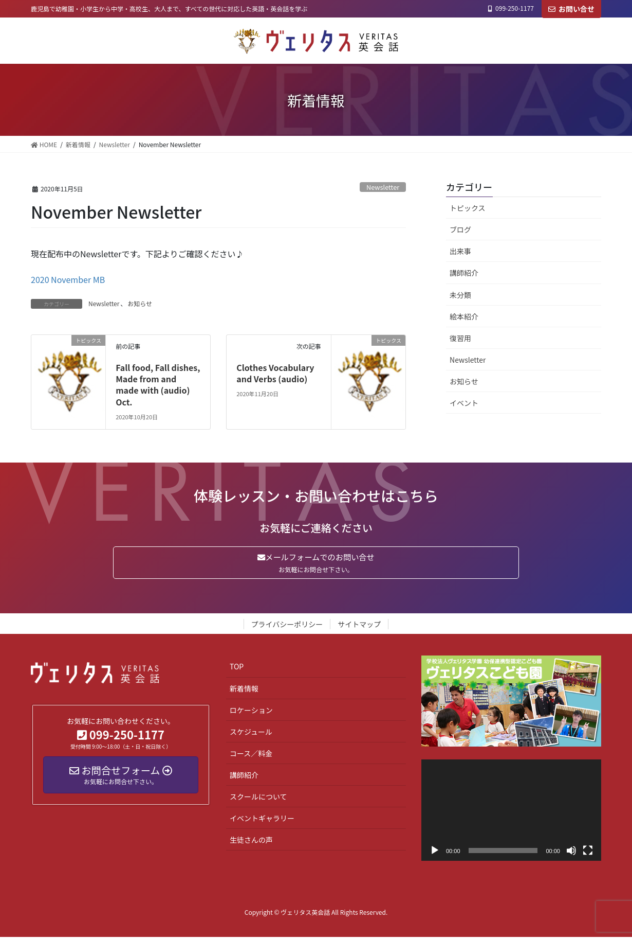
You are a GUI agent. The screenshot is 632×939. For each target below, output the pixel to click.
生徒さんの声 (251, 841)
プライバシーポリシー (287, 626)
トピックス (468, 208)
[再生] (435, 852)
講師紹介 (464, 273)
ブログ (460, 229)
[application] (511, 811)
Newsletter (382, 187)
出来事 (460, 251)
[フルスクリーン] (588, 852)
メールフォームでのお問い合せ (316, 563)
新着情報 (244, 690)
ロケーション (251, 711)
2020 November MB (68, 279)
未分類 (460, 295)
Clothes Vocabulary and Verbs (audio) (275, 373)
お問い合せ (571, 9)
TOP (237, 668)
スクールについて (258, 798)
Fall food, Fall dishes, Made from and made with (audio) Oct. (158, 384)
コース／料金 (251, 755)
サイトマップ (359, 626)
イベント (464, 403)
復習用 (460, 338)
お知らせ (139, 303)
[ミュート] (571, 852)
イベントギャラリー (262, 819)
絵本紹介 (464, 316)
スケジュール (251, 733)
